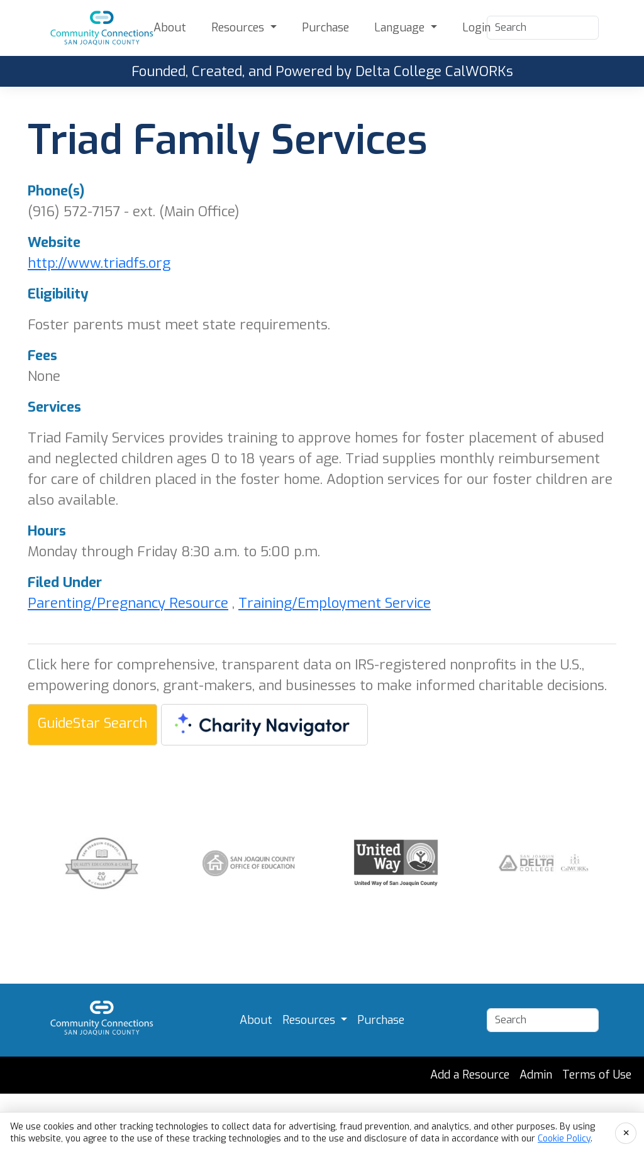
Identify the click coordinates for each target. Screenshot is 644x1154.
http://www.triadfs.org (99, 263)
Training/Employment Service (334, 603)
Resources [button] (239, 27)
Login (476, 27)
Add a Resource (469, 1074)
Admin (535, 1074)
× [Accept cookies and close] (626, 1133)
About (169, 27)
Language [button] (401, 27)
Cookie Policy (564, 1139)
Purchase (325, 27)
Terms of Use (596, 1074)
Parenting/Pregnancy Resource (128, 603)
